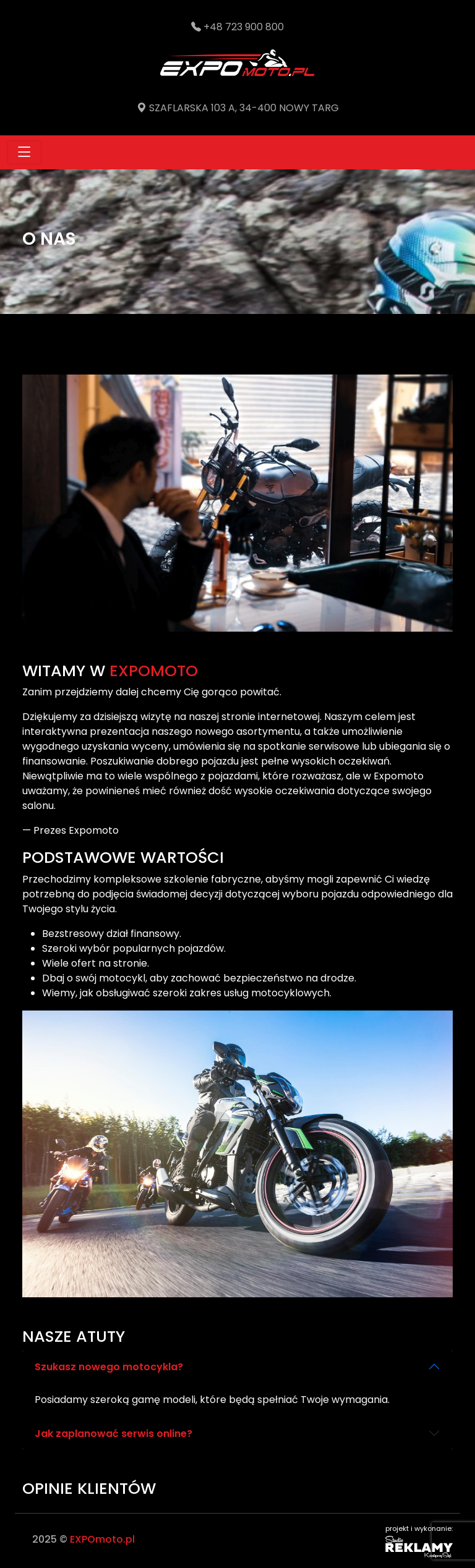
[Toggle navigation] (24, 152)
